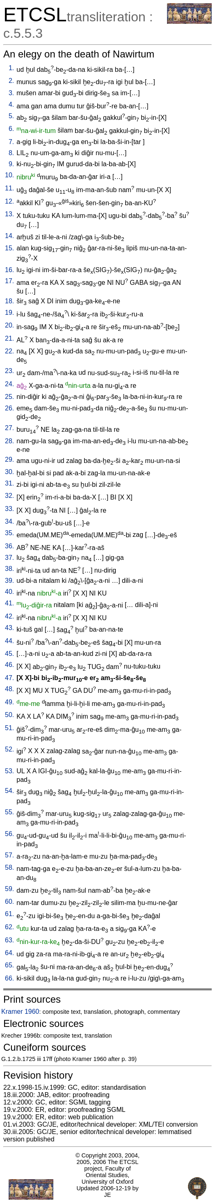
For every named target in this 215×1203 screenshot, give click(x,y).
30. (9, 471)
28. (9, 441)
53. (9, 771)
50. (9, 714)
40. (9, 591)
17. (9, 280)
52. (9, 749)
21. (9, 338)
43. (9, 627)
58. (9, 867)
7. (11, 141)
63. (9, 940)
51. (9, 727)
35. (9, 532)
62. (9, 926)
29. (9, 459)
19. (9, 312)
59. (9, 888)
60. (9, 901)
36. (9, 546)
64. (9, 952)
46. (9, 664)
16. (9, 269)
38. (9, 568)
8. (11, 152)
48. (9, 688)
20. (9, 325)
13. (9, 214)
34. (9, 521)
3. (11, 92)
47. (9, 677)
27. (9, 427)
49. (9, 702)
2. (11, 80)
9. (11, 163)
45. (9, 653)
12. (9, 201)
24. (9, 383)
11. (9, 188)
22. (9, 351)
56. (9, 833)
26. (9, 408)
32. (9, 495)
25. (9, 396)
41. (9, 603)
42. (9, 616)
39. (9, 580)
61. (9, 913)
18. (9, 301)
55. (9, 812)
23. (9, 370)
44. (9, 640)
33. (9, 508)
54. (9, 790)
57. (9, 855)
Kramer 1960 (20, 1011)
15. (9, 248)
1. (11, 67)
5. (11, 115)
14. (9, 235)
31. (9, 483)
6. (11, 128)
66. (9, 978)
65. (9, 965)
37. (9, 557)
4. (11, 104)
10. (9, 175)
